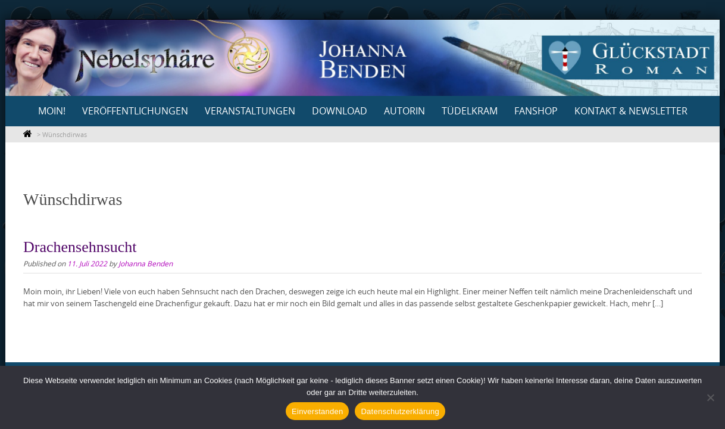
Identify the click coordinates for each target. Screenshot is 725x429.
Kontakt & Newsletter (631, 110)
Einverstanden (317, 411)
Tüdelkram (470, 110)
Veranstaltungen (250, 110)
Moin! (51, 110)
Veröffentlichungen (135, 110)
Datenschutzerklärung (400, 411)
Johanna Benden (145, 263)
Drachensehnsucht (80, 247)
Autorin (404, 110)
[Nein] (710, 397)
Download (339, 110)
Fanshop (536, 110)
